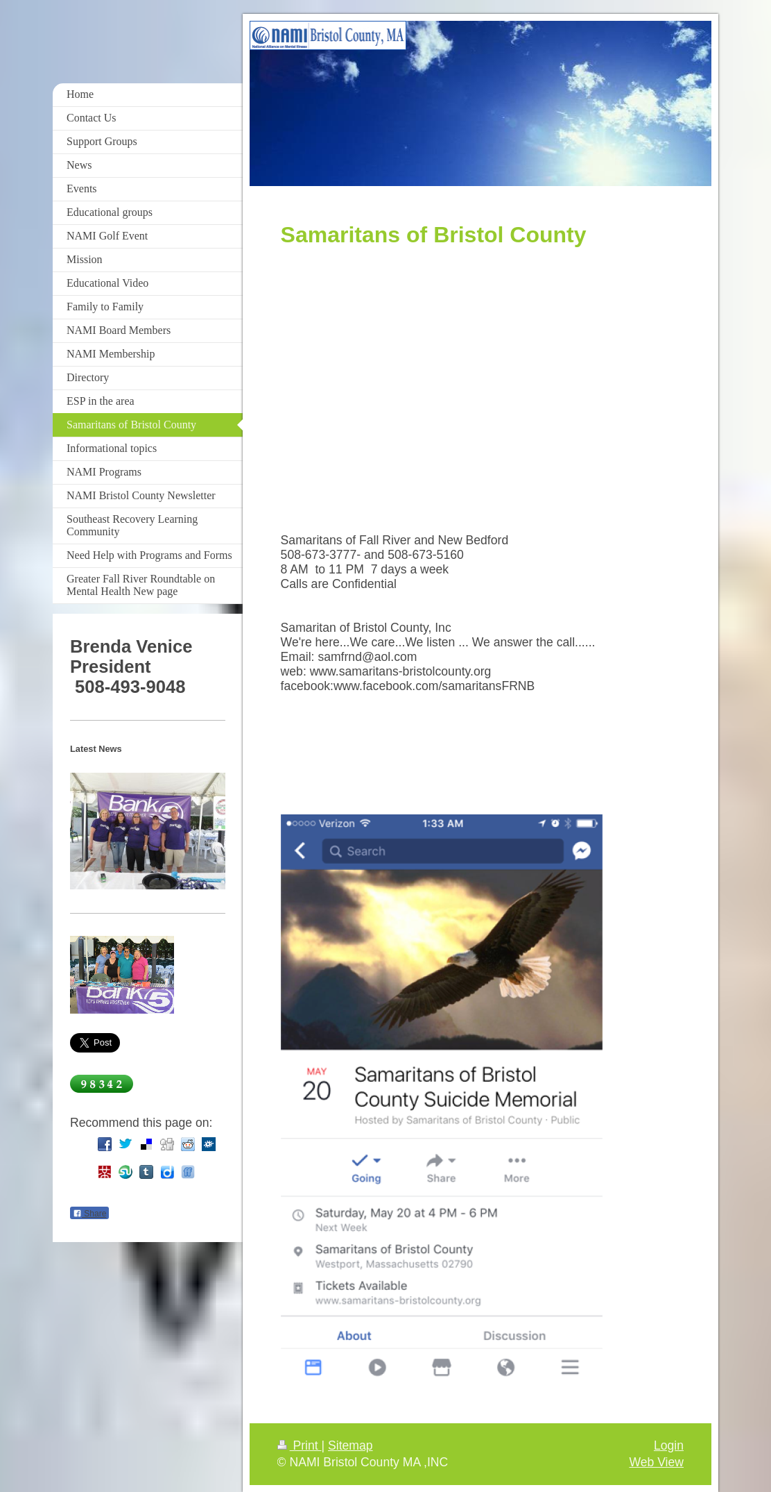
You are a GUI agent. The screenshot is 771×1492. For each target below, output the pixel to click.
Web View (656, 1462)
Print (299, 1445)
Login (669, 1445)
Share (89, 1213)
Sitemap (350, 1445)
